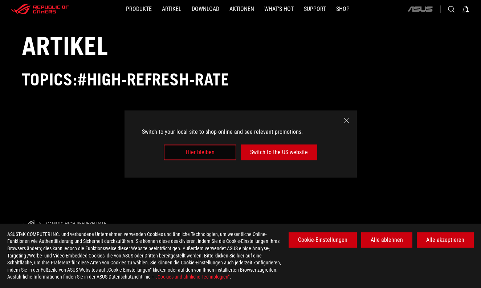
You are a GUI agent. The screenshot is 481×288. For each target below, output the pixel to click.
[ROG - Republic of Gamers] (40, 9)
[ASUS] (420, 9)
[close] (346, 120)
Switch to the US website (279, 152)
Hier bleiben (200, 152)
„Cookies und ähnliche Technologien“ (193, 277)
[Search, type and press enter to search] (451, 9)
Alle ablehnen (387, 239)
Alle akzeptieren (445, 239)
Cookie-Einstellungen (322, 239)
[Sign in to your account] (465, 9)
